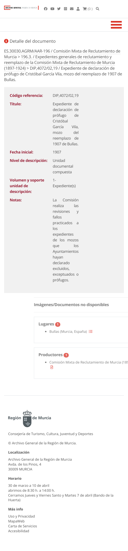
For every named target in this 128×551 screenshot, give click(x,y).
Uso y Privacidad (21, 516)
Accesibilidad (18, 530)
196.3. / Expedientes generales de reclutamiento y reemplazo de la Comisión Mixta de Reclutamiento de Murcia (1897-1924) (59, 62)
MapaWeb (16, 521)
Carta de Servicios (22, 526)
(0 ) (88, 8)
